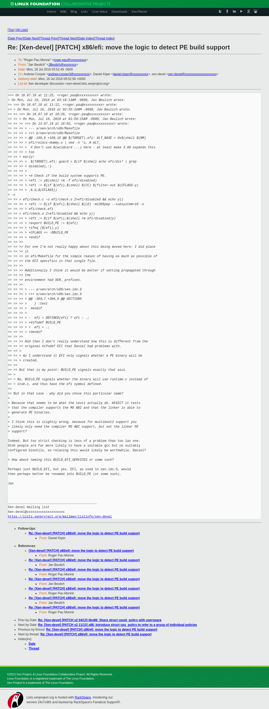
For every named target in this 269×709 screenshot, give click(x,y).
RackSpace (83, 697)
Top (10, 30)
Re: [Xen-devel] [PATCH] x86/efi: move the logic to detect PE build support (84, 533)
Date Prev (15, 38)
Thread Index (104, 38)
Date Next (31, 38)
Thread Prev (48, 38)
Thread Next (67, 38)
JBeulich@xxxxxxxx (62, 65)
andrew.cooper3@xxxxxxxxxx (69, 74)
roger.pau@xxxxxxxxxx (70, 60)
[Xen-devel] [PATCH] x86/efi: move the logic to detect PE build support (81, 551)
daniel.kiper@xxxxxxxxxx (130, 74)
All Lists (21, 30)
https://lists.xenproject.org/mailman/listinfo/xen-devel (60, 516)
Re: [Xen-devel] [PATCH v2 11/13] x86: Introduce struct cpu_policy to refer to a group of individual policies (117, 625)
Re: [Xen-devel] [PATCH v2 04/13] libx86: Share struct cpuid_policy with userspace (100, 620)
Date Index (86, 38)
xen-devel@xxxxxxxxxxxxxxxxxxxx (192, 74)
